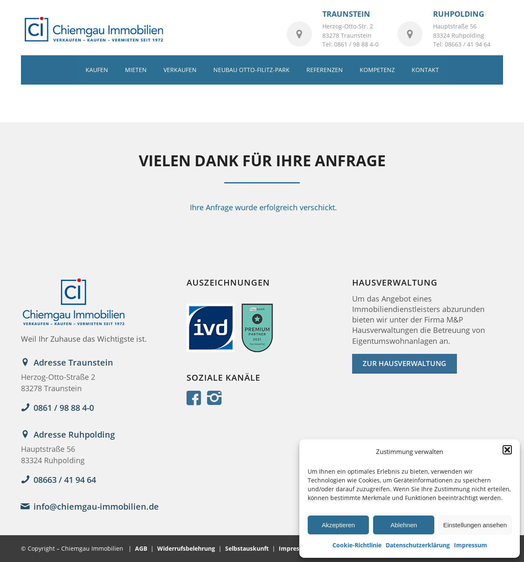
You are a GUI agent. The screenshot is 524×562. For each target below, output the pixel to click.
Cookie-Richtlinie (356, 545)
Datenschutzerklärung (418, 545)
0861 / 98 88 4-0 (64, 407)
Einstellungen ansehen (475, 524)
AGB (141, 548)
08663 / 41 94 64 (65, 479)
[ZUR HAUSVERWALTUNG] (404, 364)
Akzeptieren (338, 524)
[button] (507, 450)
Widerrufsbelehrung (186, 548)
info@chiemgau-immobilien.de (96, 506)
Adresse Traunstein (73, 362)
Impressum (470, 545)
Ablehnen (403, 524)
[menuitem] (97, 70)
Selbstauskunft (247, 548)
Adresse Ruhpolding (74, 434)
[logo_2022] (93, 30)
